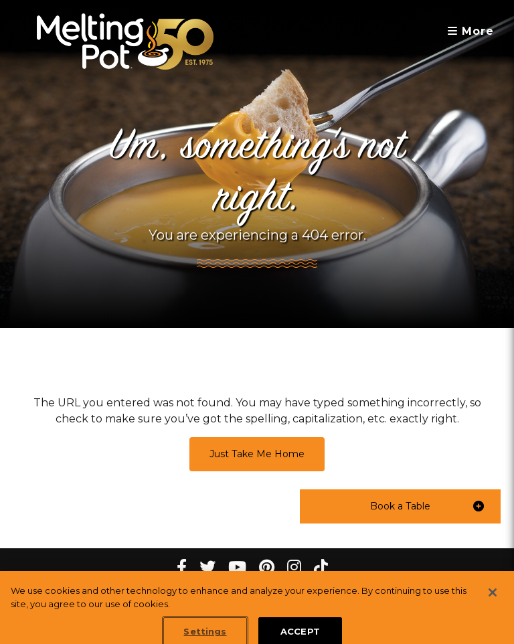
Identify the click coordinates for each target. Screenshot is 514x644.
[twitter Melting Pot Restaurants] (207, 567)
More (471, 31)
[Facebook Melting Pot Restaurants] (182, 567)
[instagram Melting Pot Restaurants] (294, 567)
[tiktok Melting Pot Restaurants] (321, 567)
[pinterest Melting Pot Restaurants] (266, 567)
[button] (400, 506)
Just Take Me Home (257, 454)
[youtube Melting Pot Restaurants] (237, 567)
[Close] (492, 598)
